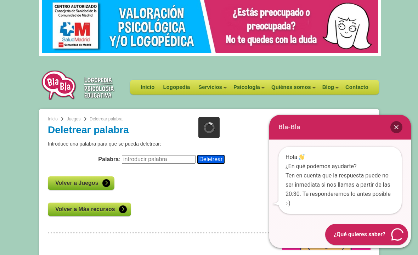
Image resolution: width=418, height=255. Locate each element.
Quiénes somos (291, 89)
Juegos (74, 119)
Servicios (210, 89)
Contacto (356, 87)
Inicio (147, 87)
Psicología (247, 89)
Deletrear (211, 159)
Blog (328, 89)
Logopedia (176, 87)
